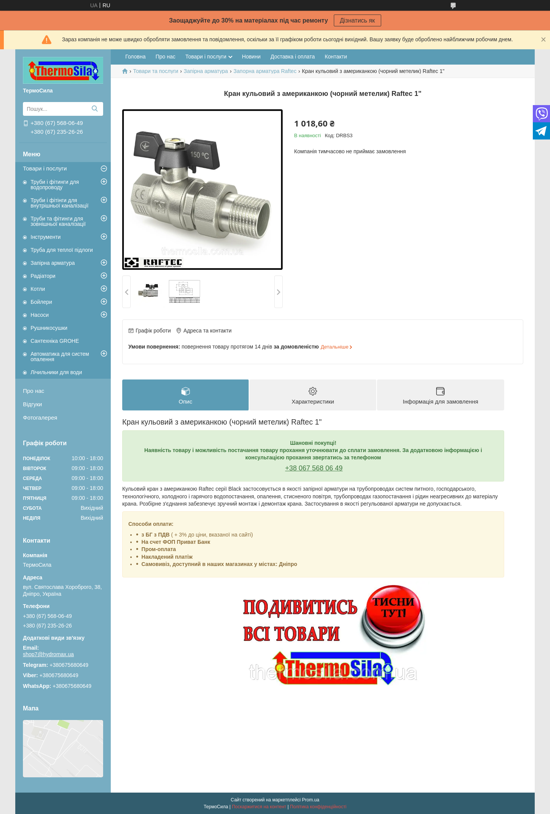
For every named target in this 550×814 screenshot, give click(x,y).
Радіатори (43, 276)
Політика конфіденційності (318, 806)
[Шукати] (94, 109)
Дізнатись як (357, 20)
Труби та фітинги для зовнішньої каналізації (58, 221)
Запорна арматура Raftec (264, 71)
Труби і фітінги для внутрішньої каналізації (60, 203)
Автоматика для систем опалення (60, 356)
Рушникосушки (49, 328)
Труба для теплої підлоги (62, 250)
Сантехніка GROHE (55, 341)
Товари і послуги (45, 168)
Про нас (33, 391)
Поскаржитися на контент (259, 806)
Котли (38, 289)
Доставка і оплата (292, 57)
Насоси (40, 315)
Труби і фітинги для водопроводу (55, 184)
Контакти (336, 57)
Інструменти (46, 237)
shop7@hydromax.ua (48, 654)
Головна (135, 57)
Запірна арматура (53, 263)
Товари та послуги (155, 71)
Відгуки (32, 404)
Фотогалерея (40, 417)
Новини (251, 57)
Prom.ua (310, 800)
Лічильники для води (56, 372)
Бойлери (41, 302)
